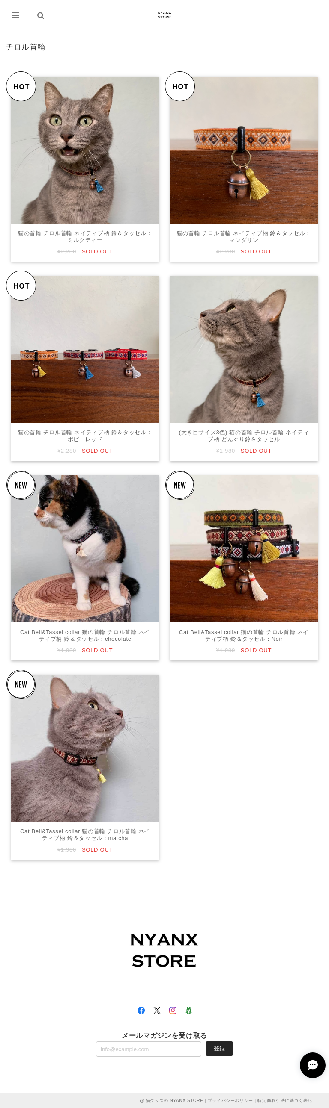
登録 (219, 1048)
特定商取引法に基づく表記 (284, 1100)
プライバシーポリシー (231, 1100)
